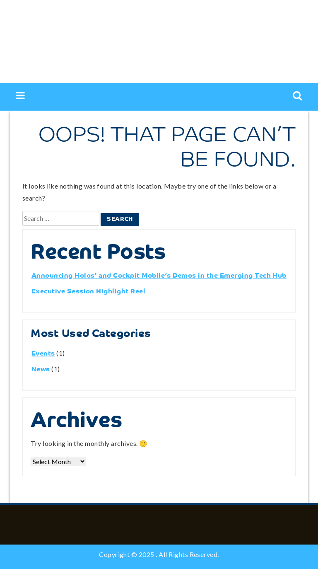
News (40, 369)
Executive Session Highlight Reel (88, 291)
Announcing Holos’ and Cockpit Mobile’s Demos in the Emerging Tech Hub (159, 276)
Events (43, 354)
